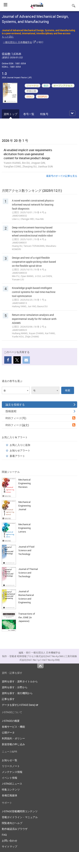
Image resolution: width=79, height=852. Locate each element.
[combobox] (16, 390)
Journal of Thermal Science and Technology (28, 572)
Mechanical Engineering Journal (24, 505)
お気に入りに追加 (20, 445)
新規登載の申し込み (13, 744)
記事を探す (8, 699)
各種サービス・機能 (13, 726)
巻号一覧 (28, 114)
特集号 (44, 114)
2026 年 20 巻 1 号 (15, 140)
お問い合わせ (9, 840)
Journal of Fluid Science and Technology (26, 550)
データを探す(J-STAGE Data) (20, 705)
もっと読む (8, 36)
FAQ (4, 834)
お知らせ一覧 (9, 760)
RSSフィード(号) (40, 418)
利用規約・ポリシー (13, 738)
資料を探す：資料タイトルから (20, 681)
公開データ (8, 732)
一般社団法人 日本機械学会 (17, 42)
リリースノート (11, 766)
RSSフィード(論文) (40, 425)
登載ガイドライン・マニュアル (20, 817)
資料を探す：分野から (14, 687)
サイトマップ (9, 846)
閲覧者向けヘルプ (12, 823)
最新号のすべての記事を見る (61, 176)
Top (40, 666)
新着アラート (17, 456)
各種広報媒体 (9, 795)
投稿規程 (40, 411)
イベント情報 (9, 777)
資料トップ (10, 114)
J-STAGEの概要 (11, 720)
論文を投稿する (40, 404)
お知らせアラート (20, 450)
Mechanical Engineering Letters (24, 528)
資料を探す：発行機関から (17, 693)
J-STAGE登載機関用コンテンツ (20, 811)
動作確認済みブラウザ (14, 829)
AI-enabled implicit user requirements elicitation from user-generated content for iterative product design (28, 154)
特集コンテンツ (11, 789)
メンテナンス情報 (12, 772)
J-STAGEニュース (12, 783)
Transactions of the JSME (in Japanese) (26, 617)
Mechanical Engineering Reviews (24, 483)
